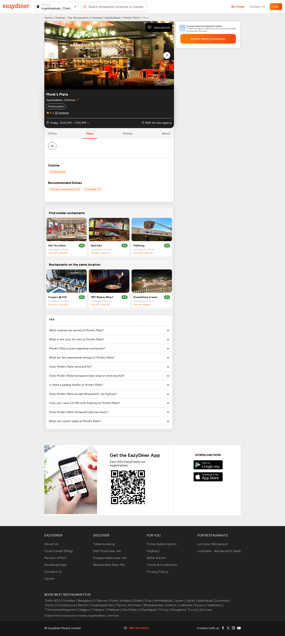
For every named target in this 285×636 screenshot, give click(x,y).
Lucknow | (222, 601)
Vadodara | (215, 605)
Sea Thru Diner (57, 245)
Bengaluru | (85, 601)
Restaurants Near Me (109, 565)
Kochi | (50, 605)
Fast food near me (107, 551)
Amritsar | (135, 605)
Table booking (104, 544)
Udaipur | (99, 610)
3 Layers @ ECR (57, 297)
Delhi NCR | (53, 601)
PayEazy (153, 551)
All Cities (205, 609)
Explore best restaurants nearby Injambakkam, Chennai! (81, 615)
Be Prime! (238, 6)
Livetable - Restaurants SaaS (219, 551)
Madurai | (114, 610)
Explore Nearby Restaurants (208, 38)
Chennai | (101, 601)
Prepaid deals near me (109, 558)
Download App (55, 565)
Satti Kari (96, 245)
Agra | (190, 601)
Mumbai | (69, 601)
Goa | (148, 601)
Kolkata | (126, 601)
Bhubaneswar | (154, 605)
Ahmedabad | (163, 601)
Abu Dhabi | (130, 610)
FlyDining (138, 245)
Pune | (114, 601)
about (166, 133)
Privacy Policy (157, 572)
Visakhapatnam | (103, 605)
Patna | (121, 605)
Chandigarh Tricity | (154, 610)
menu (90, 133)
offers (52, 133)
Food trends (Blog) (58, 551)
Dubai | (138, 601)
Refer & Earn (156, 558)
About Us (51, 544)
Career (49, 579)
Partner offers (55, 558)
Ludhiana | (186, 605)
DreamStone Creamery (146, 297)
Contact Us (257, 6)
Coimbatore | (66, 605)
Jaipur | (180, 601)
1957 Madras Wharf (102, 297)
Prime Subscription (161, 544)
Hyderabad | (204, 601)
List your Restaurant (212, 544)
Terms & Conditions (162, 565)
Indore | (171, 605)
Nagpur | (85, 610)
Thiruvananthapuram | (61, 610)
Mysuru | (200, 605)
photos (128, 133)
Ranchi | (83, 605)
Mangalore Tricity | (184, 610)
